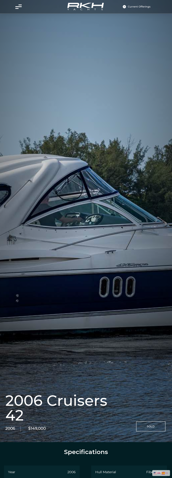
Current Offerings (139, 6)
